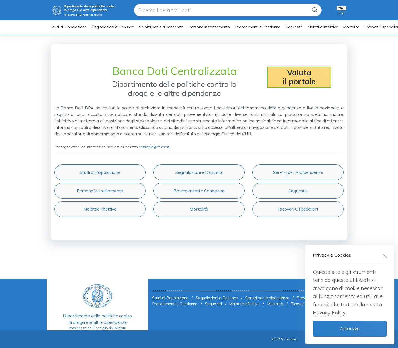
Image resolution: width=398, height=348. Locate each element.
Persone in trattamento (209, 27)
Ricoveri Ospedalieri (298, 209)
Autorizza (350, 328)
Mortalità (351, 27)
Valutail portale (299, 77)
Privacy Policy (329, 312)
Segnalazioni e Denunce (113, 27)
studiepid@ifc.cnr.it (154, 147)
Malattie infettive (323, 27)
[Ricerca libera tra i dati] (228, 10)
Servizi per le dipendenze (161, 27)
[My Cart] (341, 10)
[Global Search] (315, 10)
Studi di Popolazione (69, 27)
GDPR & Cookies (284, 339)
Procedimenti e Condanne (257, 27)
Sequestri (294, 27)
